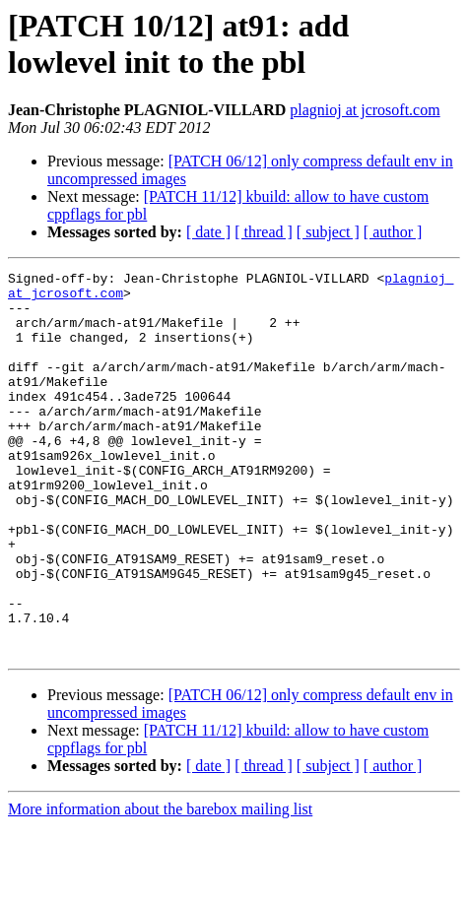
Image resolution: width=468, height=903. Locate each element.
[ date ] (208, 232)
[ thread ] (263, 232)
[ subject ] (328, 232)
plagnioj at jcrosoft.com (364, 109)
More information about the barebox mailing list (160, 885)
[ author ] (393, 232)
